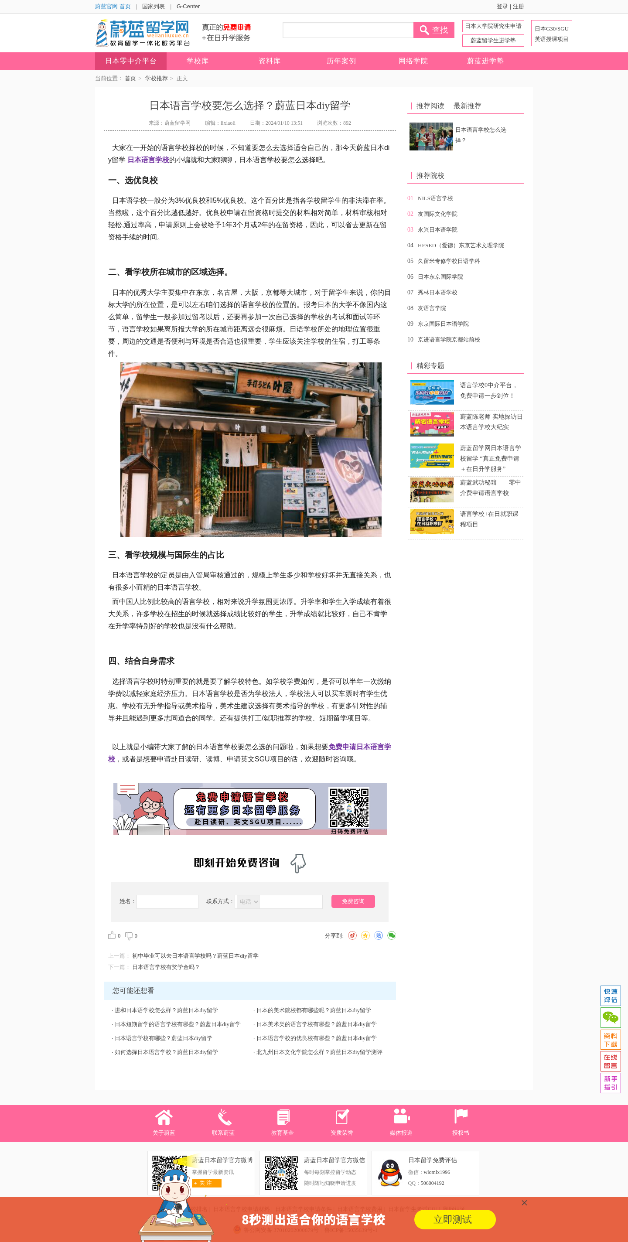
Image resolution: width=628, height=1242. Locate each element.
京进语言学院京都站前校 (449, 339)
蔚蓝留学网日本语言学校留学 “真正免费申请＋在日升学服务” (490, 458)
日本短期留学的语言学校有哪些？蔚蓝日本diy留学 (178, 1024)
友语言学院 (432, 308)
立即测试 (452, 1219)
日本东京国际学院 (440, 276)
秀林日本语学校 (437, 292)
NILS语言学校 (435, 198)
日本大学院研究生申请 (493, 26)
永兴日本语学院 (437, 229)
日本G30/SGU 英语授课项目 (552, 33)
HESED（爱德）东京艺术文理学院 (461, 245)
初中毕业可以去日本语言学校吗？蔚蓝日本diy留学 (195, 955)
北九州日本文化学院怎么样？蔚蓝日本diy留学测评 (319, 1052)
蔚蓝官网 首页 (113, 6)
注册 (518, 6)
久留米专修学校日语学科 (449, 261)
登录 (502, 6)
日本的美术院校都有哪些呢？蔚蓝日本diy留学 (314, 1010)
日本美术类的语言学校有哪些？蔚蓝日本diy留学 (316, 1024)
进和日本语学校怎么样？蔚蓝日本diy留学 (166, 1010)
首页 (130, 78)
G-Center (188, 6)
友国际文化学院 (437, 214)
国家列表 (153, 6)
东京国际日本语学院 (443, 324)
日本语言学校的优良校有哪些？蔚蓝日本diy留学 (316, 1038)
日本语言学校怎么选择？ (480, 134)
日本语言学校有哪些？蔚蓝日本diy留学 (164, 1038)
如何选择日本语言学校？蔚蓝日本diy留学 (166, 1052)
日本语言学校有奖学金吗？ (166, 967)
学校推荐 (156, 78)
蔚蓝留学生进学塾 (493, 40)
